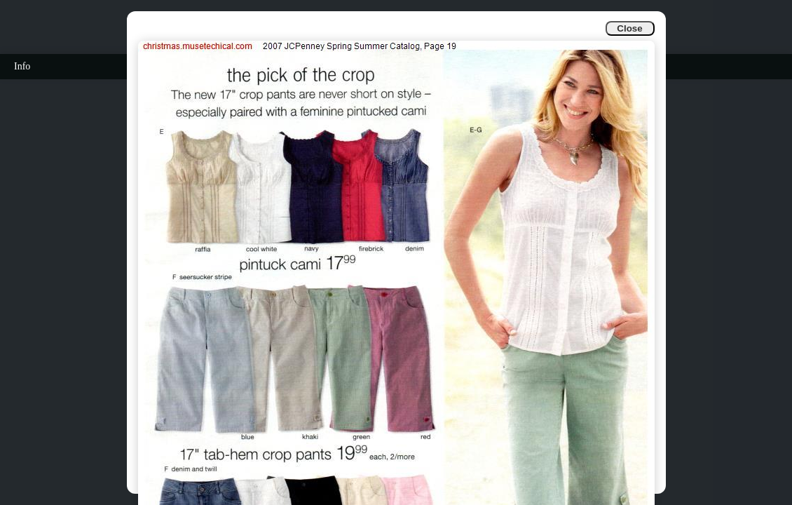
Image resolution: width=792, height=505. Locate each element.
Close (629, 28)
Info (22, 66)
